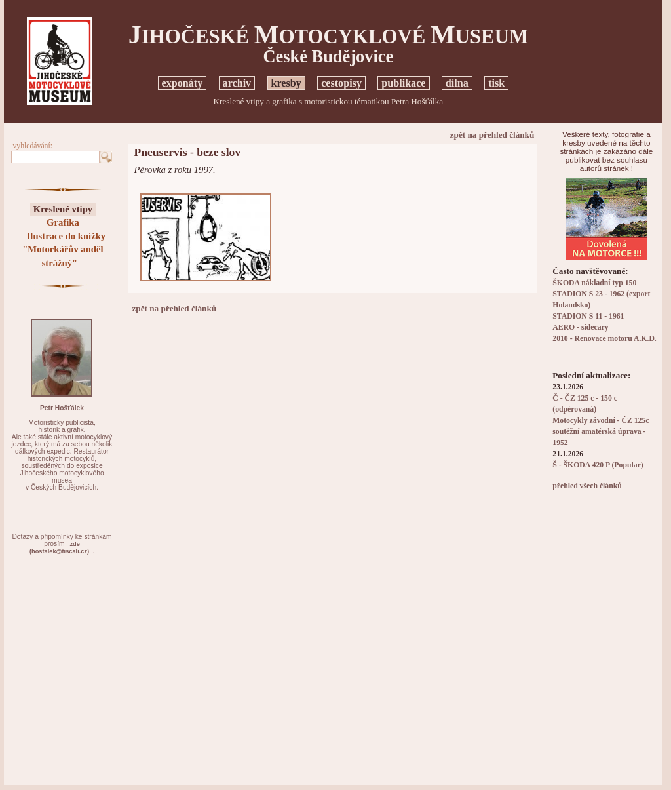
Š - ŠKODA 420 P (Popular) (597, 465)
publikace (403, 83)
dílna (457, 83)
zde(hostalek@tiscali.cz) (59, 548)
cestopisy (341, 83)
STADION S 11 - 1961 (588, 316)
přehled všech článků (586, 486)
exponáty (182, 83)
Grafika (63, 222)
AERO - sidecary (580, 327)
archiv (237, 83)
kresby (286, 83)
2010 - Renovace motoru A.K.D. (604, 338)
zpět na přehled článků (492, 135)
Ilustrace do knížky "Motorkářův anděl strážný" (63, 249)
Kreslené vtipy (63, 209)
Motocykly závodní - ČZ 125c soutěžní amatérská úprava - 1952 (600, 431)
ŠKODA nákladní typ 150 (594, 283)
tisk (496, 83)
